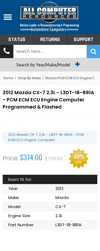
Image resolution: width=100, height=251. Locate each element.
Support (83, 39)
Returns (50, 39)
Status (16, 39)
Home (8, 78)
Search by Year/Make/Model (50, 64)
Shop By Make (29, 78)
